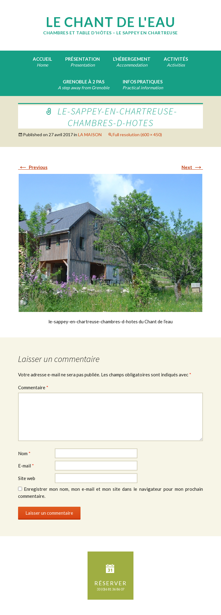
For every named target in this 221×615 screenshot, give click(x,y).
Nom (24, 453)
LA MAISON (90, 134)
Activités (176, 59)
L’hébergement (132, 59)
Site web (26, 478)
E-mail (26, 465)
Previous (32, 167)
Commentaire (33, 387)
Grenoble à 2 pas (83, 81)
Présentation (82, 59)
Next (192, 167)
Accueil (42, 59)
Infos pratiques (143, 81)
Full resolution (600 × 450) (137, 134)
